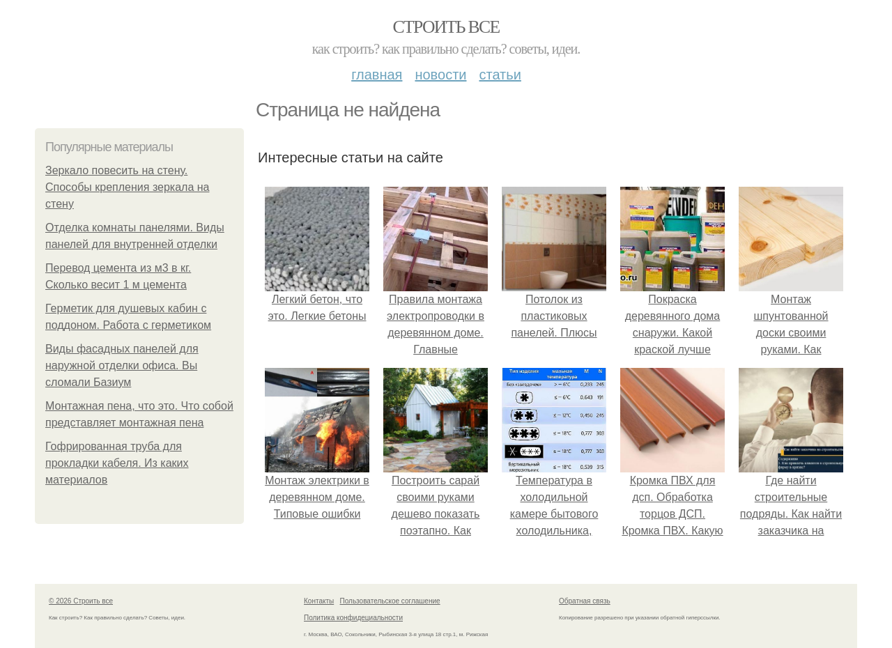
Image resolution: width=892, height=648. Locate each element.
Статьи (500, 74)
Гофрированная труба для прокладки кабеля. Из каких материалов (117, 463)
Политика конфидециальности (353, 618)
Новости (440, 74)
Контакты (319, 601)
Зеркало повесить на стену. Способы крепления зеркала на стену (127, 187)
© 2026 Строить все (81, 601)
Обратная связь (584, 601)
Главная (376, 74)
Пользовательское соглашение (390, 601)
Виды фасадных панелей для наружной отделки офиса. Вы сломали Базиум (122, 365)
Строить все (445, 27)
